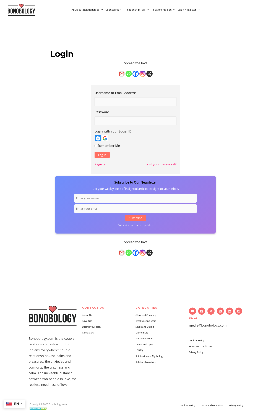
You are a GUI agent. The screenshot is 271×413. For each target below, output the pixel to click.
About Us (87, 315)
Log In (102, 156)
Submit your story (91, 327)
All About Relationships (87, 10)
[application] (101, 10)
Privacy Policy (196, 352)
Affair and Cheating (146, 315)
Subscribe (135, 218)
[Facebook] (135, 72)
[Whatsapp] (129, 72)
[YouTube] (192, 311)
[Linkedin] (229, 311)
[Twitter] (211, 311)
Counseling (113, 10)
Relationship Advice (146, 362)
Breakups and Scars (146, 321)
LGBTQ (139, 351)
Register (101, 165)
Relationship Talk (136, 10)
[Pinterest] (238, 311)
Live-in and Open (144, 345)
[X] (149, 72)
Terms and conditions (200, 346)
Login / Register (188, 10)
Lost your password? (161, 165)
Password (102, 112)
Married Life (142, 333)
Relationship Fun (163, 10)
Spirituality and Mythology (150, 356)
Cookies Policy (196, 341)
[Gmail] (122, 72)
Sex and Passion (144, 339)
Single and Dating (145, 327)
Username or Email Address (115, 93)
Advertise (87, 321)
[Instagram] (142, 72)
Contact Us (88, 333)
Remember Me (109, 146)
